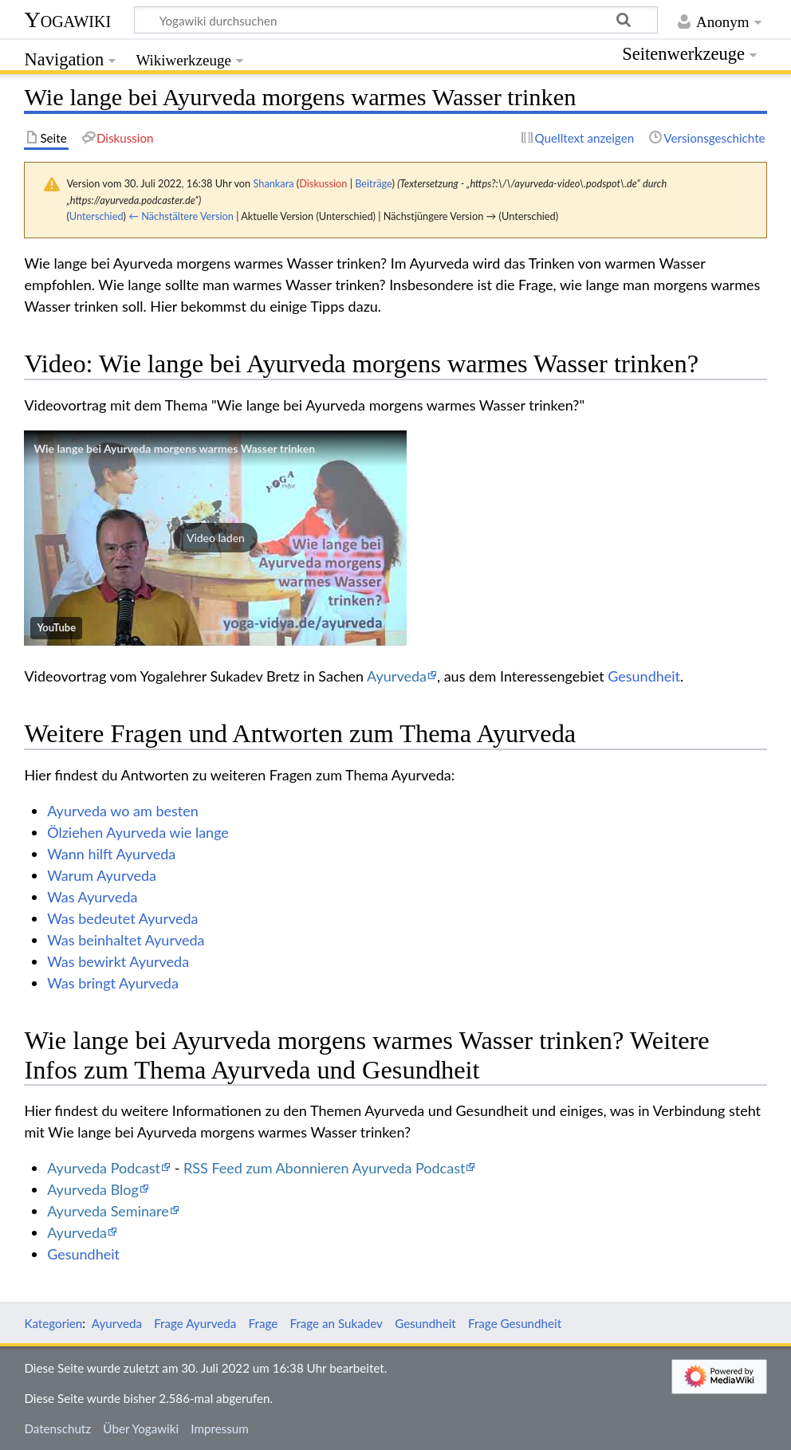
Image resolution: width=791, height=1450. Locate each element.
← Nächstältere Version (181, 216)
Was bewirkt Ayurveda (118, 961)
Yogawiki (67, 19)
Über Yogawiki (141, 1428)
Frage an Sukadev (336, 1323)
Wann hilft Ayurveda (111, 854)
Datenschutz (57, 1428)
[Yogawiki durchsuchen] (396, 20)
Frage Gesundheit (514, 1323)
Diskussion (323, 183)
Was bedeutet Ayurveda (122, 918)
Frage (263, 1323)
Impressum (220, 1428)
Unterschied (96, 216)
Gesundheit (644, 676)
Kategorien (53, 1323)
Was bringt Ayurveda (113, 983)
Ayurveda (397, 676)
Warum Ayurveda (101, 875)
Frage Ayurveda (195, 1323)
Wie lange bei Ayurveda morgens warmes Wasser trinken (174, 448)
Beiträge (373, 183)
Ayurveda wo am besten (123, 810)
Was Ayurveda (92, 897)
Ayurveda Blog (93, 1189)
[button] (215, 538)
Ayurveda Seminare (107, 1211)
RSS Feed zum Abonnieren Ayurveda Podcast (324, 1168)
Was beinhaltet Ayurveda (125, 940)
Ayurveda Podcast (103, 1168)
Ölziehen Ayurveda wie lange (138, 832)
